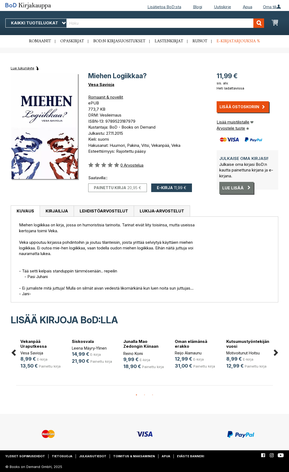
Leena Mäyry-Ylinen (89, 348)
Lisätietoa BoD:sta (164, 6)
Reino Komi (133, 353)
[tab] (25, 211)
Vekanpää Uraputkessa (33, 344)
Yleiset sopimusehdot (25, 456)
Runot (199, 41)
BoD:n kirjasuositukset (119, 41)
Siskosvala (83, 341)
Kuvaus (25, 210)
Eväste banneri (190, 456)
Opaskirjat (72, 41)
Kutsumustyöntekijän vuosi (247, 344)
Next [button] (275, 351)
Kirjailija (57, 210)
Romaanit (40, 41)
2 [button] (144, 395)
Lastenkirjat (169, 41)
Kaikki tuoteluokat (38, 22)
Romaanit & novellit (105, 97)
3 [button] (152, 395)
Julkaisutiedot (92, 456)
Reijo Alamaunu (188, 353)
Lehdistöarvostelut (104, 210)
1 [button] (136, 395)
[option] (42, 354)
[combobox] (165, 23)
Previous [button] (13, 351)
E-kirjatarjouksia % (238, 41)
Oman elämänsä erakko (191, 344)
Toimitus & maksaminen (134, 456)
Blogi (197, 6)
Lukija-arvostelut (162, 210)
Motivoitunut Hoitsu (243, 353)
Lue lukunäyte (22, 68)
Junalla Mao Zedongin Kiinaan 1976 (140, 346)
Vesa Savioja (101, 84)
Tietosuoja (62, 456)
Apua (247, 6)
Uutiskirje (222, 6)
